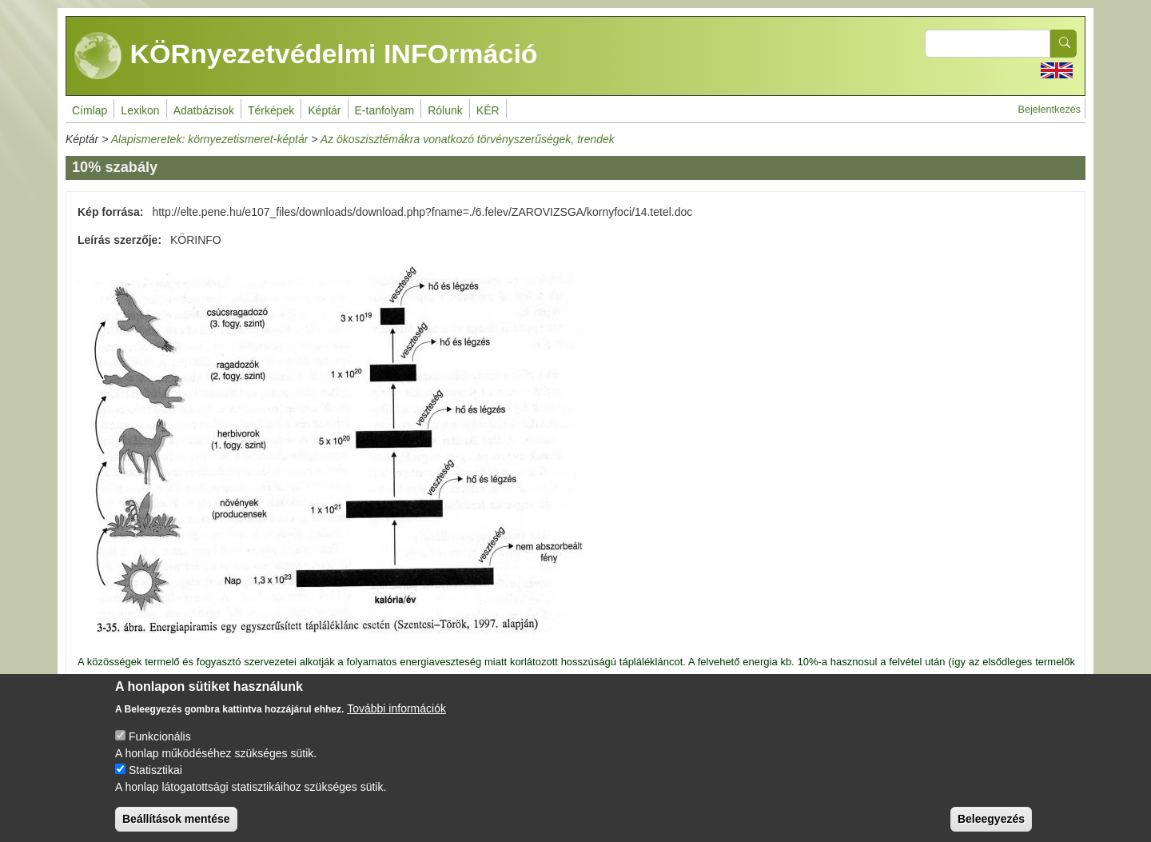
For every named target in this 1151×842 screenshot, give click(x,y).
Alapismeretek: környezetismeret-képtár (210, 139)
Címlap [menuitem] (89, 110)
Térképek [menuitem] (271, 110)
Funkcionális (160, 750)
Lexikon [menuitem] (140, 110)
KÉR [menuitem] (488, 110)
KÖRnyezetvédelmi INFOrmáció (306, 56)
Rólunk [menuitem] (445, 110)
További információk (396, 722)
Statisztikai (155, 783)
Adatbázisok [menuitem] (203, 110)
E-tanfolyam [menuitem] (385, 110)
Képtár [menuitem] (324, 110)
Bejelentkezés (1049, 109)
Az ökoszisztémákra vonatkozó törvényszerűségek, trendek (468, 139)
